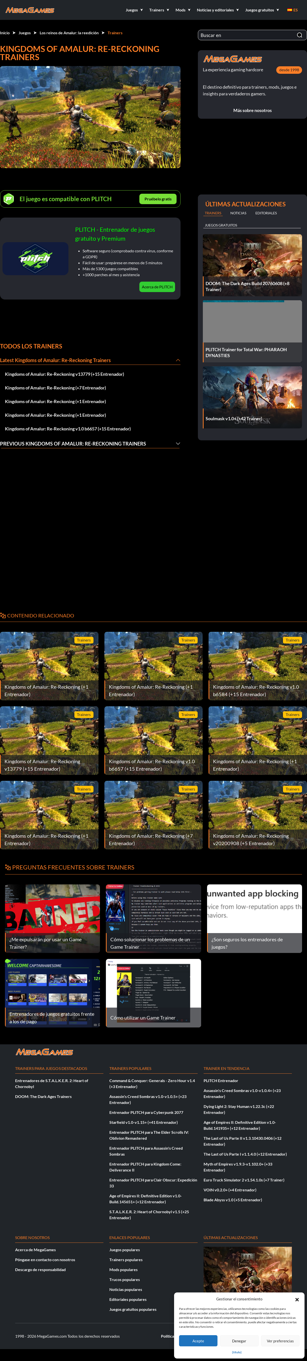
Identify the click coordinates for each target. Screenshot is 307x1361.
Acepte (198, 1341)
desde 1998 (289, 69)
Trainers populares (126, 1259)
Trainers (115, 32)
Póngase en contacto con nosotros (45, 1259)
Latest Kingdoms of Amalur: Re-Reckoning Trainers (55, 360)
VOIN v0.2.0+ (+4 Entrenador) (230, 1189)
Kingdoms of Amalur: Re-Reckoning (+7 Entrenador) (55, 387)
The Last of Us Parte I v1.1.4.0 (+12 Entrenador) (245, 1154)
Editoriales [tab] (266, 213)
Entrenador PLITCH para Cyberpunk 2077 (146, 1112)
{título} (237, 1352)
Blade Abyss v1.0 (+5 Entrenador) (233, 1199)
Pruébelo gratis (158, 198)
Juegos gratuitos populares (132, 1309)
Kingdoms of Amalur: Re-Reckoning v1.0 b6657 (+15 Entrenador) (68, 428)
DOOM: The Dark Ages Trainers (43, 1096)
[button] (297, 1298)
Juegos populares (124, 1249)
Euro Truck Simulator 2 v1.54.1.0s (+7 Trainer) (244, 1179)
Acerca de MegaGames (35, 1249)
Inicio (5, 32)
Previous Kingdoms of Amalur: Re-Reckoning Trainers (73, 444)
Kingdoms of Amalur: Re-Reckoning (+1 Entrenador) (55, 401)
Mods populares (123, 1269)
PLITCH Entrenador (221, 1080)
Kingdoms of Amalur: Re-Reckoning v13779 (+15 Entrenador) (64, 374)
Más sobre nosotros (252, 110)
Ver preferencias (280, 1341)
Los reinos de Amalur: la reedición (69, 32)
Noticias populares (125, 1289)
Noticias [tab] (238, 213)
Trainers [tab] (213, 213)
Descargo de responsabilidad (40, 1269)
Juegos (25, 32)
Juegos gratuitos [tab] (221, 225)
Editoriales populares (128, 1299)
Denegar (239, 1341)
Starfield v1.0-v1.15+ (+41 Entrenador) (143, 1122)
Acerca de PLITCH (157, 286)
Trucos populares (124, 1279)
